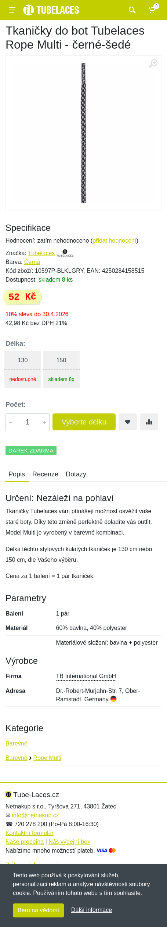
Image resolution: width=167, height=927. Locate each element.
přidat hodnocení (114, 240)
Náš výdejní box (69, 842)
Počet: (16, 404)
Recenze (45, 474)
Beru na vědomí (38, 910)
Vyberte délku (84, 422)
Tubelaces (41, 253)
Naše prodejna (25, 842)
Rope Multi (47, 758)
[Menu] (12, 10)
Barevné (17, 743)
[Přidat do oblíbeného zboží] (128, 421)
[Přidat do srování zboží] (149, 421)
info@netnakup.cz (35, 815)
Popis (16, 474)
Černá (32, 262)
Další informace (91, 910)
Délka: (15, 343)
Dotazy (76, 474)
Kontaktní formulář (30, 833)
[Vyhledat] (131, 10)
